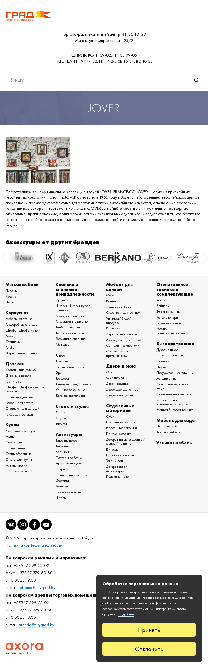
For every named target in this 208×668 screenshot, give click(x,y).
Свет (61, 355)
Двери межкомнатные (122, 389)
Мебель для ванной (119, 287)
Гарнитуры (14, 381)
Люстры (62, 361)
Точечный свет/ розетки (74, 384)
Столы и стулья (72, 406)
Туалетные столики (70, 333)
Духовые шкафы (168, 350)
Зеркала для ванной (121, 334)
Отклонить (149, 649)
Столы (60, 412)
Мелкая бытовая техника (174, 410)
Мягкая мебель (22, 284)
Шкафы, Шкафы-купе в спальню (73, 308)
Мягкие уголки (16, 465)
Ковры (60, 469)
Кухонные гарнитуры (21, 431)
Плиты (161, 367)
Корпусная (17, 313)
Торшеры (62, 378)
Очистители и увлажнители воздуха (172, 402)
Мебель (111, 295)
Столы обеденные (18, 453)
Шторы (61, 497)
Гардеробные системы (22, 324)
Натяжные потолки (120, 455)
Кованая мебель (168, 432)
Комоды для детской (20, 402)
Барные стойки (17, 471)
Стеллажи (13, 342)
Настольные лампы (70, 367)
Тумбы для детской (19, 414)
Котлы (160, 300)
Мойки (10, 436)
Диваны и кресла (18, 375)
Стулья (61, 418)
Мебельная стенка (19, 318)
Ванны (111, 301)
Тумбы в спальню (68, 327)
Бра (59, 372)
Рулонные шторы (68, 492)
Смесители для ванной (123, 312)
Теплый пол (114, 461)
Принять (149, 630)
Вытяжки (162, 361)
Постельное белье (69, 457)
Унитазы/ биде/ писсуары (118, 320)
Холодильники (166, 378)
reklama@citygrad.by (37, 587)
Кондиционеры (167, 317)
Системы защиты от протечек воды (121, 353)
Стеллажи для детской (22, 408)
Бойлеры (162, 306)
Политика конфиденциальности (34, 545)
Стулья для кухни (19, 459)
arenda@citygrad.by (36, 624)
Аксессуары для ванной (124, 340)
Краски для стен (118, 476)
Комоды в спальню (70, 316)
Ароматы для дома (70, 463)
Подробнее (126, 614)
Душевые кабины (119, 307)
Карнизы (62, 452)
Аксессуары (69, 434)
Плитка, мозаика (118, 433)
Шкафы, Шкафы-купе (22, 330)
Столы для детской (20, 397)
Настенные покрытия (121, 422)
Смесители (14, 442)
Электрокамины (168, 311)
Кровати (62, 300)
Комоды (11, 336)
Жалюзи (62, 486)
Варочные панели (169, 355)
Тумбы (10, 347)
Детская (15, 364)
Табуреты (62, 424)
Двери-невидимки (119, 395)
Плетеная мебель (169, 426)
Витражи (112, 449)
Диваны (11, 290)
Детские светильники (71, 395)
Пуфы (10, 302)
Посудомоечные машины (174, 372)
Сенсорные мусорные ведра (172, 386)
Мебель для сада (175, 420)
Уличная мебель (174, 443)
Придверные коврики (72, 475)
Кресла (11, 296)
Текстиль (62, 446)
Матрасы (63, 344)
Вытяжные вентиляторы (174, 394)
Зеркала (62, 480)
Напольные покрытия (122, 428)
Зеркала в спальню (70, 338)
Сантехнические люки (122, 345)
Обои (110, 416)
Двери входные (117, 383)
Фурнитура (115, 378)
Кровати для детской (21, 370)
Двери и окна (121, 366)
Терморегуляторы (169, 323)
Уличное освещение (70, 390)
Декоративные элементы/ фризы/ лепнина (125, 441)
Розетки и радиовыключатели (171, 331)
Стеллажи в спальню (72, 321)
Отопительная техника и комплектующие (174, 289)
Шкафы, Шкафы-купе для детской (25, 389)
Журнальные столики (21, 353)
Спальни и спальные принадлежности (75, 289)
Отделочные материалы (120, 408)
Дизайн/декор (66, 440)
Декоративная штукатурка (116, 468)
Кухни (12, 424)
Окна (110, 372)
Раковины (113, 328)
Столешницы (15, 448)
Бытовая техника (175, 343)
